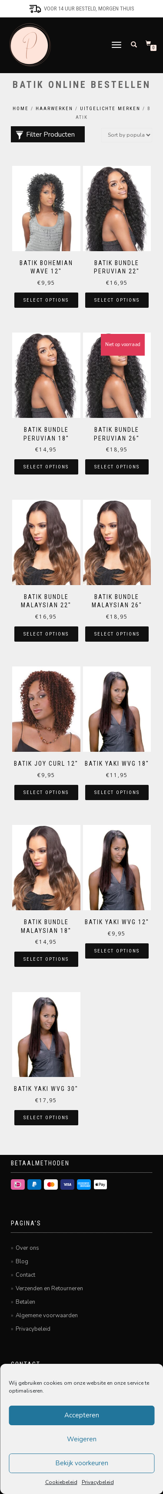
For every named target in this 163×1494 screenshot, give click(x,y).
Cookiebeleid (61, 1482)
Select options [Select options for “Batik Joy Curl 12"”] (46, 792)
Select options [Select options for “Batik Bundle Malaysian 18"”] (46, 959)
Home (21, 108)
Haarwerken (54, 108)
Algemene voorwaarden (47, 1315)
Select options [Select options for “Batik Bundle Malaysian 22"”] (46, 634)
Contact (25, 1275)
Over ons (27, 1248)
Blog (22, 1261)
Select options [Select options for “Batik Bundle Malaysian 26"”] (117, 634)
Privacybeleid (98, 1482)
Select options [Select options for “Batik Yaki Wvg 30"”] (46, 1117)
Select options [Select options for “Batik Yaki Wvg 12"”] (117, 951)
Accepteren (81, 1415)
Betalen (25, 1302)
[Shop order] (126, 135)
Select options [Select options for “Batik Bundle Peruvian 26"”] (117, 467)
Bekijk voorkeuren (81, 1463)
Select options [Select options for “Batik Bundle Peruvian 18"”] (46, 467)
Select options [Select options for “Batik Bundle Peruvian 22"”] (117, 300)
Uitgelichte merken (110, 108)
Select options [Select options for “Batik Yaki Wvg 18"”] (117, 792)
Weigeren (81, 1439)
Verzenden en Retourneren (49, 1288)
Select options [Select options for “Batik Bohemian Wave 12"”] (46, 300)
